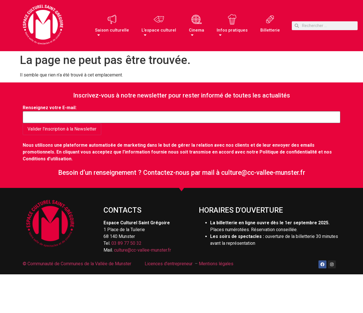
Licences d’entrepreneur (169, 263)
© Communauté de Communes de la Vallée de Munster (77, 263)
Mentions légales (216, 263)
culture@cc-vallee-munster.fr (263, 173)
